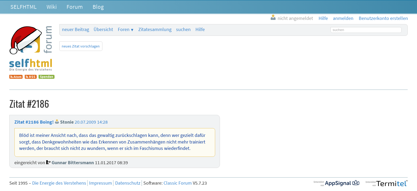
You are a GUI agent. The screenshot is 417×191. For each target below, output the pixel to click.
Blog (98, 6)
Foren (124, 29)
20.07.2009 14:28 (91, 122)
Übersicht (103, 29)
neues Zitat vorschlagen (81, 46)
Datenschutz (127, 183)
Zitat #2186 (26, 122)
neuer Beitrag (75, 29)
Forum (74, 6)
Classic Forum (178, 183)
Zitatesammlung (155, 29)
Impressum (100, 183)
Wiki (52, 6)
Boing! (47, 122)
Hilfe (200, 29)
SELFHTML (23, 6)
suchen (183, 29)
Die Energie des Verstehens (59, 183)
